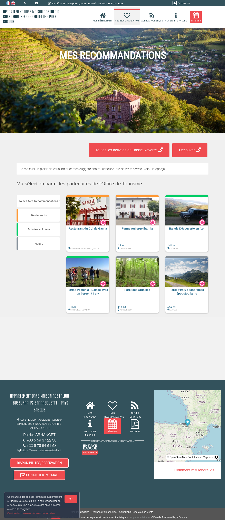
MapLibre (208, 457)
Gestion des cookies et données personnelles (31, 513)
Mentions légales (80, 512)
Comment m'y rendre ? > (194, 470)
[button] (88, 225)
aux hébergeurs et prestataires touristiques (104, 517)
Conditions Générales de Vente (136, 512)
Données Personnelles (104, 512)
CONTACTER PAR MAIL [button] (39, 475)
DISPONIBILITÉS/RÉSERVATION (39, 463)
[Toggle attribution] (216, 457)
